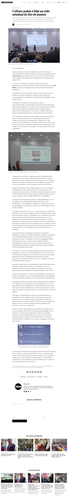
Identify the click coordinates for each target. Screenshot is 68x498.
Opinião (42, 2)
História (48, 2)
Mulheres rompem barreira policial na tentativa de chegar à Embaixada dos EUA (60, 486)
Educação (23, 376)
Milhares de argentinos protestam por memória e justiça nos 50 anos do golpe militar (7, 486)
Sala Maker (39, 376)
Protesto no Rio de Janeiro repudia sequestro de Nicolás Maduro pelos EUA (59, 456)
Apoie (53, 2)
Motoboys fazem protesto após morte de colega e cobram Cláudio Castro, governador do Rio (25, 456)
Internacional (36, 2)
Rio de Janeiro (31, 376)
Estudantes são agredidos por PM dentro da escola (8, 455)
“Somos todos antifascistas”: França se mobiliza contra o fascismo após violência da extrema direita (34, 487)
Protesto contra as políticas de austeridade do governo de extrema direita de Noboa (47, 486)
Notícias (28, 2)
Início (24, 2)
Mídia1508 (26, 384)
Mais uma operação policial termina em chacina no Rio (41, 455)
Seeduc (46, 376)
